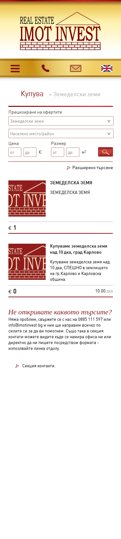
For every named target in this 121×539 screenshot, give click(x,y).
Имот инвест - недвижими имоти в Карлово (60, 31)
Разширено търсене (92, 167)
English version (107, 68)
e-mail (76, 67)
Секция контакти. (39, 366)
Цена (13, 143)
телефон (45, 68)
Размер (58, 143)
